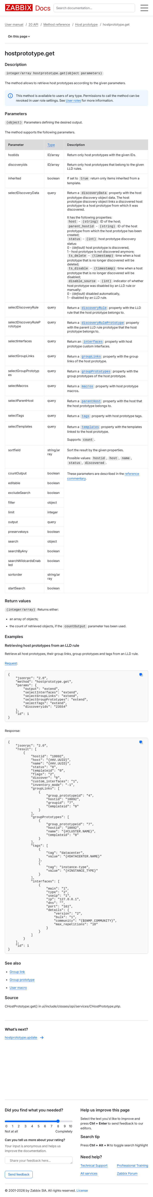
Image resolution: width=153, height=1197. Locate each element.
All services (88, 1173)
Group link (17, 1024)
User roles (73, 100)
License (82, 1190)
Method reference (56, 24)
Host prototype (86, 24)
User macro (18, 1040)
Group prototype (22, 1032)
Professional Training (132, 1165)
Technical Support (93, 1165)
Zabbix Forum (127, 1173)
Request (11, 658)
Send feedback (18, 1174)
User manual (14, 24)
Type (51, 144)
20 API (33, 24)
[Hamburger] (144, 8)
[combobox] (95, 8)
